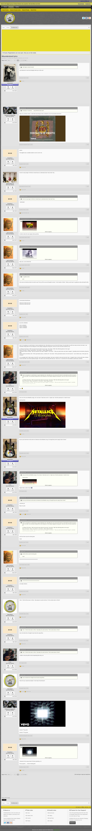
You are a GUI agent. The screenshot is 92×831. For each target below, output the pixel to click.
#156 (88, 237)
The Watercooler (10, 58)
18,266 (8, 237)
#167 (88, 542)
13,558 (8, 88)
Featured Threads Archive (15, 10)
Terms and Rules (81, 826)
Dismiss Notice (89, 52)
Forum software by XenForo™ (13, 826)
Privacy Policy (88, 826)
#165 (88, 491)
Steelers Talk (29, 815)
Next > (25, 60)
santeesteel (10, 83)
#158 (88, 287)
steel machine (10, 232)
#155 (88, 209)
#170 (88, 613)
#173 (88, 688)
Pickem (28, 820)
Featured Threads (25, 10)
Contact (50, 820)
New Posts (51, 818)
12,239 (8, 163)
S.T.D (10, 385)
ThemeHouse (19, 827)
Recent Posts (81, 3)
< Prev (8, 60)
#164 (88, 453)
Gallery (17, 6)
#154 (88, 186)
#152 (88, 144)
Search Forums (5, 10)
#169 (88, 591)
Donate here (72, 822)
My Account (51, 812)
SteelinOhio (20, 58)
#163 (88, 430)
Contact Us (87, 3)
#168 (88, 564)
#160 (88, 336)
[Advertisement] (46, 40)
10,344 (8, 619)
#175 (88, 767)
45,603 (8, 390)
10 (23, 60)
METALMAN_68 (10, 183)
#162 (88, 391)
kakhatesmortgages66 (10, 115)
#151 (88, 77)
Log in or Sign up (84, 1)
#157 (88, 265)
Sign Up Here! (56, 829)
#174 (88, 735)
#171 (88, 640)
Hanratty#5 (10, 614)
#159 (88, 314)
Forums (11, 7)
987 (8, 120)
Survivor (28, 818)
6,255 (8, 422)
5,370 (8, 188)
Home (5, 6)
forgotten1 (9, 158)
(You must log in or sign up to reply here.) (82, 774)
